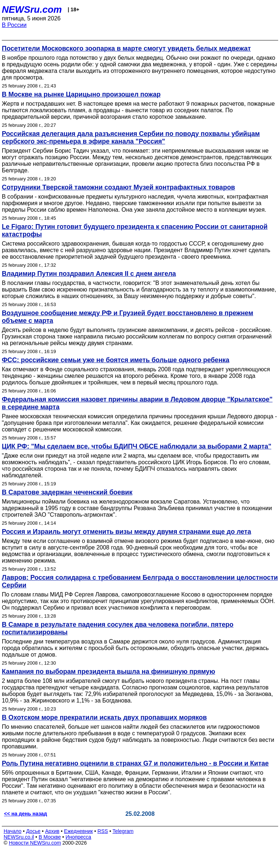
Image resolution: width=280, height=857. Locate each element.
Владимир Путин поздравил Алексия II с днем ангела (89, 273)
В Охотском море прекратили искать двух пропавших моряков (104, 717)
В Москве (50, 837)
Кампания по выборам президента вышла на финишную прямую (108, 671)
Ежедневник (78, 831)
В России (14, 25)
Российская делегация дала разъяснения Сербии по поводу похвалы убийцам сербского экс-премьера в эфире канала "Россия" (131, 137)
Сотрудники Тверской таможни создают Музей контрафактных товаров (118, 187)
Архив (52, 831)
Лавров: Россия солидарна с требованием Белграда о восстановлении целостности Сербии (140, 581)
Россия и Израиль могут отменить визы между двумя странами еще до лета (126, 531)
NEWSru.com (32, 9)
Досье (33, 831)
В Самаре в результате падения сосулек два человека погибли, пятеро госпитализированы (117, 628)
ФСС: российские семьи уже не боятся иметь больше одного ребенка (115, 360)
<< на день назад (25, 814)
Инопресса (79, 837)
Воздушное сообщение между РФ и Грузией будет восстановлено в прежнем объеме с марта (127, 316)
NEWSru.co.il (19, 837)
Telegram (123, 831)
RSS (102, 831)
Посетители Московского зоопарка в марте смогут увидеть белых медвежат (126, 48)
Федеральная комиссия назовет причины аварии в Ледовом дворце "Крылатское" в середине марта (137, 403)
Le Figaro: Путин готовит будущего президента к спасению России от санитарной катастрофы (135, 230)
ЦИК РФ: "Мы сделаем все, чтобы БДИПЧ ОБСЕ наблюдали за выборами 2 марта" (136, 446)
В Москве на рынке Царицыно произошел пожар (81, 94)
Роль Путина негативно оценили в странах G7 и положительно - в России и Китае (135, 763)
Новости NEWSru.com (35, 843)
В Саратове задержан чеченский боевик (67, 492)
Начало (13, 831)
